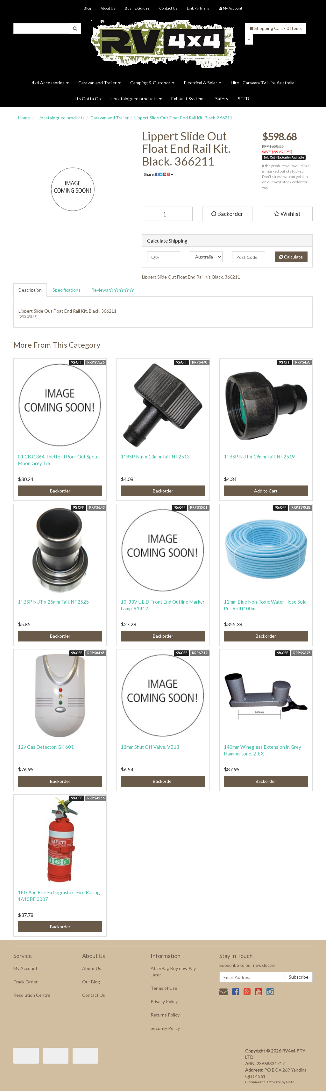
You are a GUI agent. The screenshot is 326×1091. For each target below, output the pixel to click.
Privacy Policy (164, 1001)
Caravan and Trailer (99, 82)
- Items (275, 28)
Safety (221, 98)
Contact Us (168, 8)
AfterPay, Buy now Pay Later (173, 971)
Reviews (112, 290)
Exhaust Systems (188, 98)
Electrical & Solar (202, 82)
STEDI (244, 98)
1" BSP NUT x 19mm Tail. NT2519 (259, 456)
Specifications (67, 290)
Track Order (25, 981)
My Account (25, 968)
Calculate (291, 256)
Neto (290, 1082)
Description (30, 290)
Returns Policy (165, 1014)
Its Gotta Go (88, 98)
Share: (158, 174)
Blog (87, 8)
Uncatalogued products (136, 98)
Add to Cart (266, 490)
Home (24, 117)
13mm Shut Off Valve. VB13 (150, 747)
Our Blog (91, 981)
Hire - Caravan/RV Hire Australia (262, 82)
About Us (108, 8)
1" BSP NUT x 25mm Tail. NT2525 (53, 602)
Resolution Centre (31, 995)
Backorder (227, 213)
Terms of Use (164, 988)
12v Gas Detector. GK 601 (46, 747)
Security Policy (165, 1028)
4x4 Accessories (50, 82)
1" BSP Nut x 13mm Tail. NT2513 (155, 456)
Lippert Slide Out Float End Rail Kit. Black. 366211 (183, 117)
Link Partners (198, 8)
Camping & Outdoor (152, 82)
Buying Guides (137, 8)
